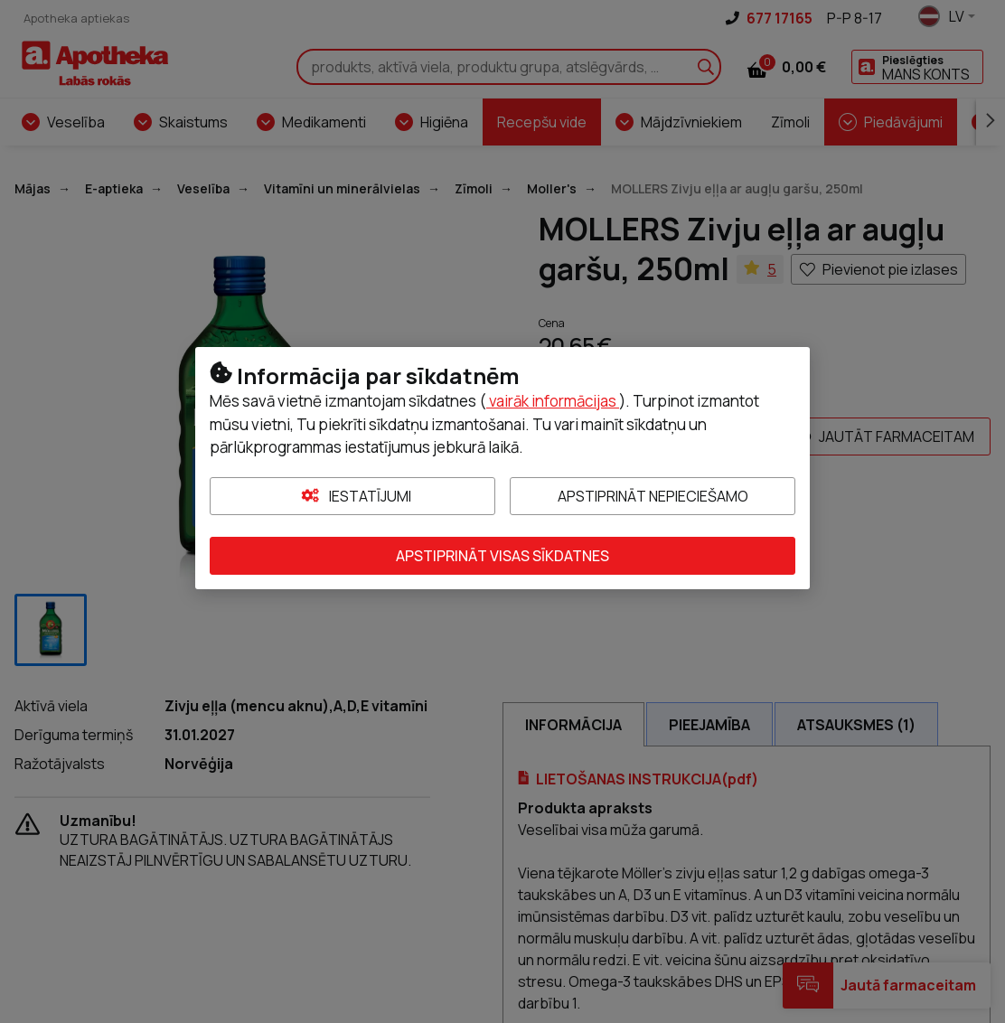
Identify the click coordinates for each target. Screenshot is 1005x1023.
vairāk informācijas (552, 400)
